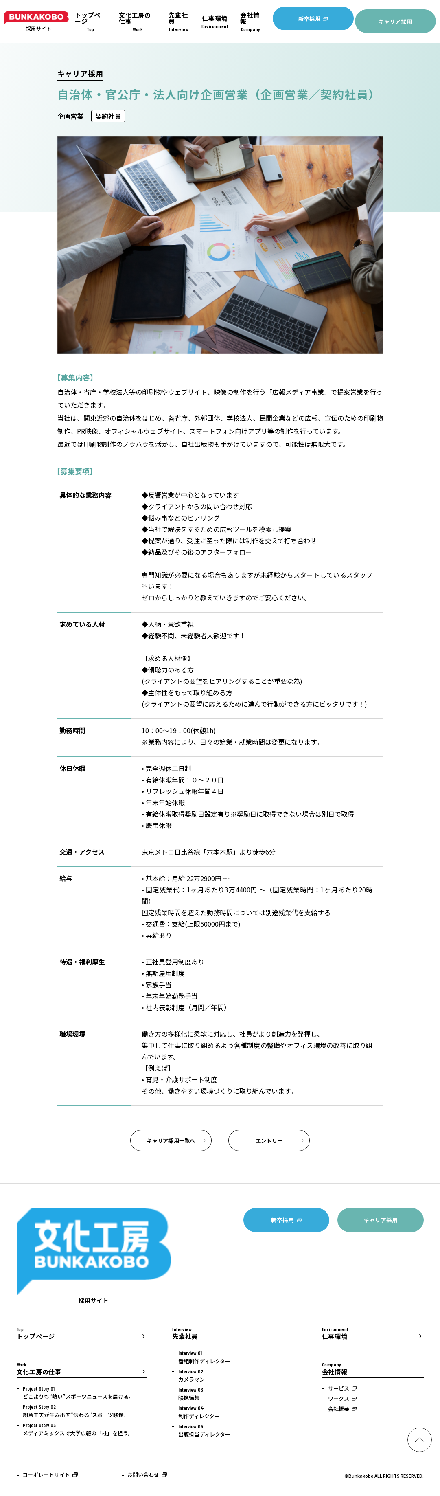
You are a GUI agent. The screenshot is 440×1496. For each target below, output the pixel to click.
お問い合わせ (143, 1478)
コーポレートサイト (46, 1478)
